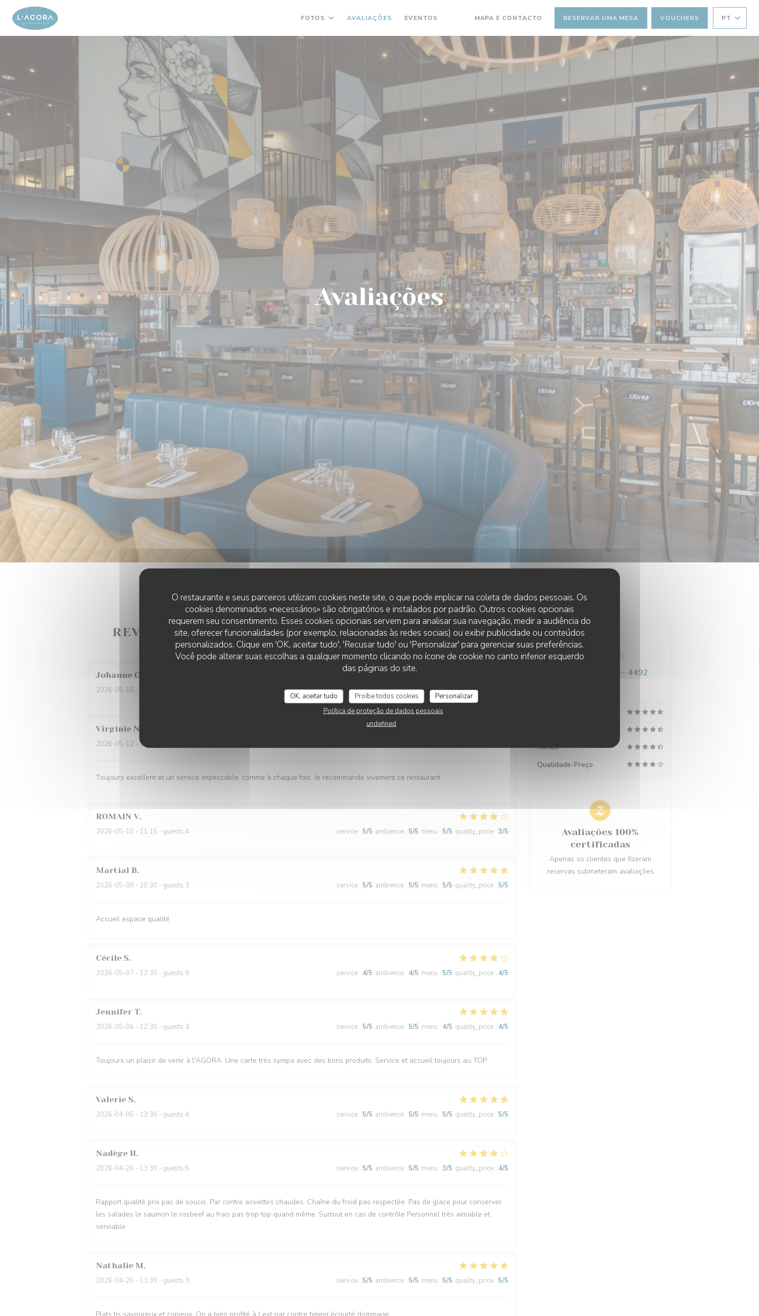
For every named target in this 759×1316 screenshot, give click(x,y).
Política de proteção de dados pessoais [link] (383, 711)
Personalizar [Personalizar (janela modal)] (454, 695)
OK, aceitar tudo (314, 695)
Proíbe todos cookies (387, 695)
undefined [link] (381, 723)
